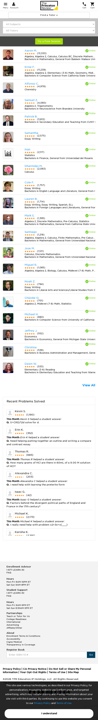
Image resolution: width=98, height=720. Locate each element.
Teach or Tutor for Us (18, 616)
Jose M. (30, 248)
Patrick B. (31, 116)
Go (91, 654)
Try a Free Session (49, 41)
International (13, 622)
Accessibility (13, 639)
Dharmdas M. (34, 166)
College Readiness (16, 619)
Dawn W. (31, 363)
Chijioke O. (32, 297)
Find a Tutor (49, 15)
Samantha (31, 132)
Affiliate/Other (14, 628)
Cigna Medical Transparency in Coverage (20, 643)
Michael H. (31, 314)
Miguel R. (31, 264)
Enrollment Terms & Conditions (23, 636)
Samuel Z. (31, 100)
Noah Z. (30, 281)
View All (88, 385)
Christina (31, 347)
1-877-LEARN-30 (15, 570)
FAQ (8, 572)
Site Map (73, 672)
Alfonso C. (32, 83)
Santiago (31, 231)
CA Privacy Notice (34, 669)
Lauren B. (31, 198)
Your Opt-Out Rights (33, 672)
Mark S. (29, 215)
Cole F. (29, 182)
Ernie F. (30, 67)
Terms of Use (63, 703)
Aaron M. (31, 50)
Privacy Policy (42, 703)
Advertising (12, 625)
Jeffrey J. (31, 330)
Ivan (27, 149)
